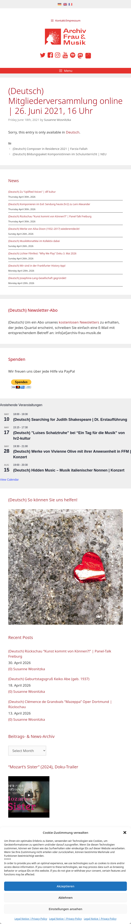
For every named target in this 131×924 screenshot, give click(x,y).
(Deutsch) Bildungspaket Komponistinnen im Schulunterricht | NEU (59, 154)
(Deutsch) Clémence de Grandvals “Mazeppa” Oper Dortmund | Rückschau (60, 704)
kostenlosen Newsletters (79, 322)
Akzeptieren (65, 886)
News (13, 180)
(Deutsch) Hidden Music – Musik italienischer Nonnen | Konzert (68, 470)
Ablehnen (65, 897)
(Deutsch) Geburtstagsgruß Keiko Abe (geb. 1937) (48, 678)
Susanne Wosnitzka (29, 669)
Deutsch (72, 132)
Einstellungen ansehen (65, 909)
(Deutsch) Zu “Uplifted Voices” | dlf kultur (32, 192)
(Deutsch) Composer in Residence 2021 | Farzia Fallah (50, 149)
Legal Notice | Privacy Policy (31, 918)
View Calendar (9, 479)
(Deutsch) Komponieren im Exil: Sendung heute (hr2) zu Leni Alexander (49, 204)
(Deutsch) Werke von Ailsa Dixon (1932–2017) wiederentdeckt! (44, 229)
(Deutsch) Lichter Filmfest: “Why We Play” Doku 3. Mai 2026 (42, 253)
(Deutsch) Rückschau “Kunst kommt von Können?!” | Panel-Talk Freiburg (49, 216)
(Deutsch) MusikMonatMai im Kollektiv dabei (34, 241)
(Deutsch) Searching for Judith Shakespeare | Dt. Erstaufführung (70, 419)
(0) (10, 669)
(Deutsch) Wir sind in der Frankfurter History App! (37, 265)
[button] (125, 832)
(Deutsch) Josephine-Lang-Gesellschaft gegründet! (37, 278)
